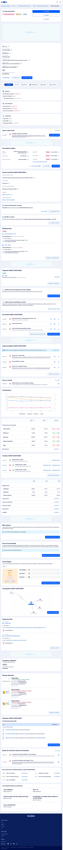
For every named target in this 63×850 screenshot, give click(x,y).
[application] (31, 401)
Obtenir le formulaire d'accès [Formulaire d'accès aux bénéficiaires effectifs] (54, 308)
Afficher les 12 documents (53, 475)
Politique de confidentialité (22, 847)
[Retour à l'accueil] (31, 816)
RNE (6, 73)
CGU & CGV (7, 847)
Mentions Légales (30, 847)
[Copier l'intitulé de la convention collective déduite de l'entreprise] (18, 189)
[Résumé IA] (50, 319)
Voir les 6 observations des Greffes (40, 161)
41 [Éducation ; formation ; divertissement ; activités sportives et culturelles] (17, 685)
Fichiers (2, 824)
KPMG (3, 70)
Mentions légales (6, 77)
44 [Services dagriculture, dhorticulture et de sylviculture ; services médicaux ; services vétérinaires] (17, 708)
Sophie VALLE (22, 733)
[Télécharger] (58, 319)
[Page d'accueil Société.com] (4, 2)
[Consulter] (54, 319)
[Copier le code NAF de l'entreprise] (34, 178)
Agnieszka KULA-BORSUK (37, 627)
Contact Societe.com (4, 833)
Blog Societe (3, 841)
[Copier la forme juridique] (21, 63)
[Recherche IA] (8, 85)
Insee (3, 73)
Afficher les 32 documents (53, 334)
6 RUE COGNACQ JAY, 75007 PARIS (9, 67)
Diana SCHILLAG (10, 640)
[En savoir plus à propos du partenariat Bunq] (24, 776)
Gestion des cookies (14, 847)
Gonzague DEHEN (17, 627)
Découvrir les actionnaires (53, 295)
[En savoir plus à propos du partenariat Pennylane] (57, 776)
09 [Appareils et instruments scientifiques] (14, 685)
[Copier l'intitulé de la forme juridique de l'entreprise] (28, 152)
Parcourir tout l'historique (54, 744)
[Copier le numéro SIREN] (9, 46)
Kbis (17, 84)
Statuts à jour (15, 77)
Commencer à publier (56, 350)
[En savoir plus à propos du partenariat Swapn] (24, 773)
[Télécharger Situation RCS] (59, 152)
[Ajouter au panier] (54, 135)
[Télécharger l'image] (9, 679)
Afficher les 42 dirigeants (54, 283)
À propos (2, 847)
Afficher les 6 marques (54, 712)
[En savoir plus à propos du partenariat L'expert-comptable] (24, 780)
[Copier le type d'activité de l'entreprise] (9, 183)
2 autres (44, 627)
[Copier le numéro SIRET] (11, 50)
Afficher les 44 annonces (54, 374)
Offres (2, 822)
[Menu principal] (60, 2)
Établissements (34, 84)
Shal (8, 73)
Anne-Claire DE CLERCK (22, 640)
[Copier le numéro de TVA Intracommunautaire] (10, 53)
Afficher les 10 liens (55, 648)
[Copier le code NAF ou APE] (29, 60)
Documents (53, 84)
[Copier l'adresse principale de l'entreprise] (18, 67)
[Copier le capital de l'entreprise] (28, 156)
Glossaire (2, 835)
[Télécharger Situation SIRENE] (59, 156)
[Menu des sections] (2, 85)
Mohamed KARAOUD (10, 627)
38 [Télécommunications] (16, 685)
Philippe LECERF (24, 627)
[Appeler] (46, 15)
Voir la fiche (57, 276)
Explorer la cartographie (53, 612)
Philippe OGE (15, 640)
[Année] (4, 566)
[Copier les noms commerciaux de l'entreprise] (28, 159)
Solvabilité (46, 11)
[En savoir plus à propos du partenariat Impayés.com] (57, 773)
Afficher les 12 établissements (52, 257)
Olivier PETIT (30, 627)
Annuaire (2, 826)
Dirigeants (44, 84)
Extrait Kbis (56, 166)
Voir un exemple (57, 130)
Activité (24, 84)
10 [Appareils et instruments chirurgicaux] (14, 708)
